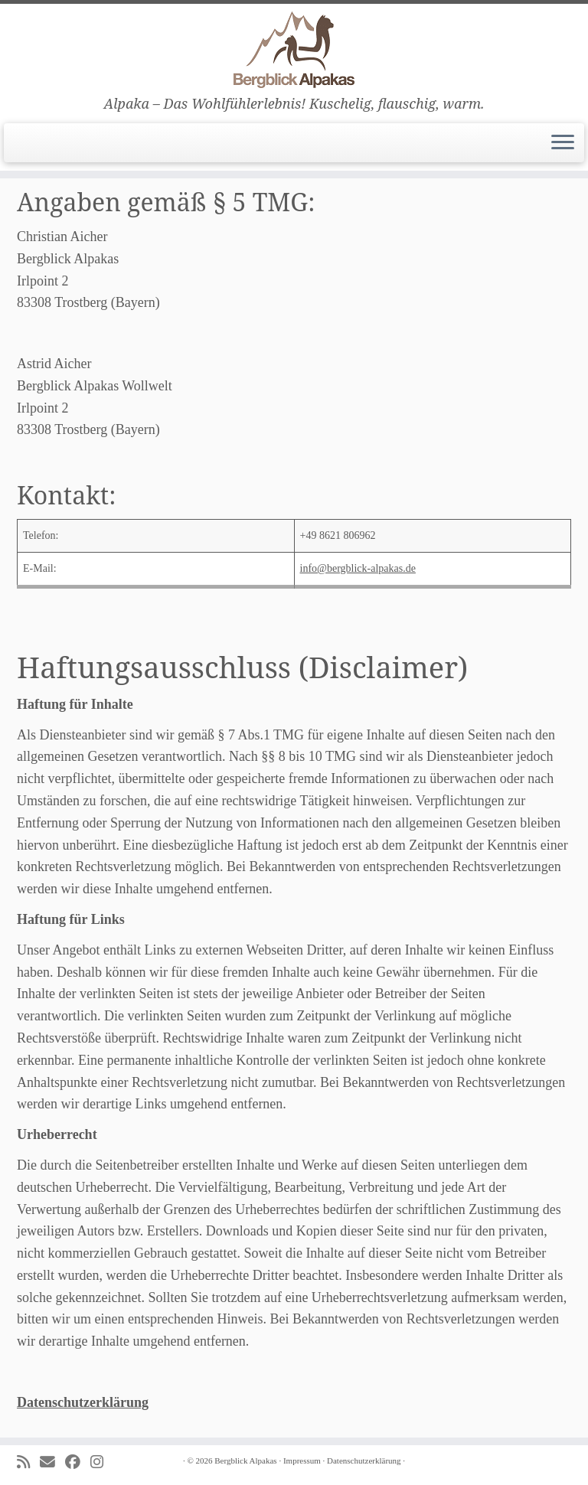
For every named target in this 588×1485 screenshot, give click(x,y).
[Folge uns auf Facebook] (77, 1462)
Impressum (302, 1460)
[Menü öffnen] (562, 143)
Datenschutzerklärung (83, 1402)
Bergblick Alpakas (245, 1460)
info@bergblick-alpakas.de (358, 568)
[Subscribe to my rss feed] (28, 1462)
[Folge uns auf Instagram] (101, 1462)
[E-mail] (52, 1462)
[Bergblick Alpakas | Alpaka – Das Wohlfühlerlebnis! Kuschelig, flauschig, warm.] (294, 49)
